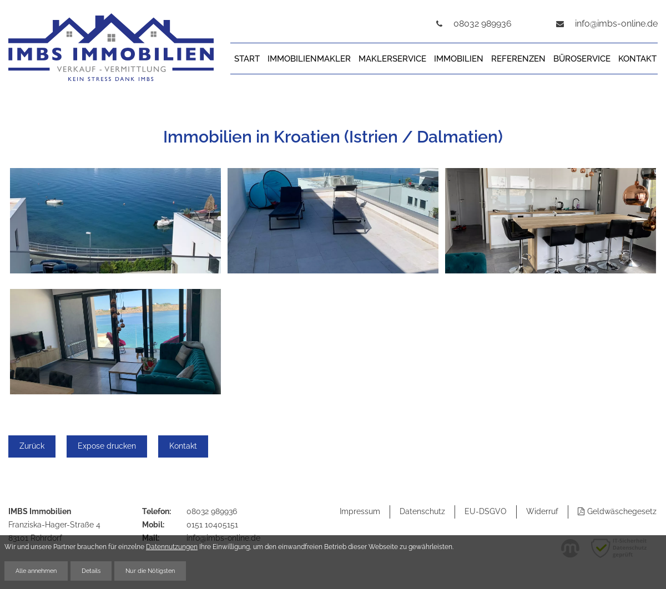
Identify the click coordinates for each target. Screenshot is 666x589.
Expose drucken (107, 445)
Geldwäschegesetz (622, 511)
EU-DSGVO (486, 511)
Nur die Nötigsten (150, 571)
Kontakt (637, 58)
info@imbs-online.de (616, 23)
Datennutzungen (172, 546)
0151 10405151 (212, 524)
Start (247, 58)
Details (91, 571)
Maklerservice (392, 58)
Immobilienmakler (309, 58)
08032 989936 (211, 511)
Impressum (360, 511)
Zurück (31, 445)
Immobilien (458, 58)
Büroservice (581, 58)
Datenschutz (422, 511)
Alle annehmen (36, 571)
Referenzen (518, 58)
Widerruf (542, 511)
